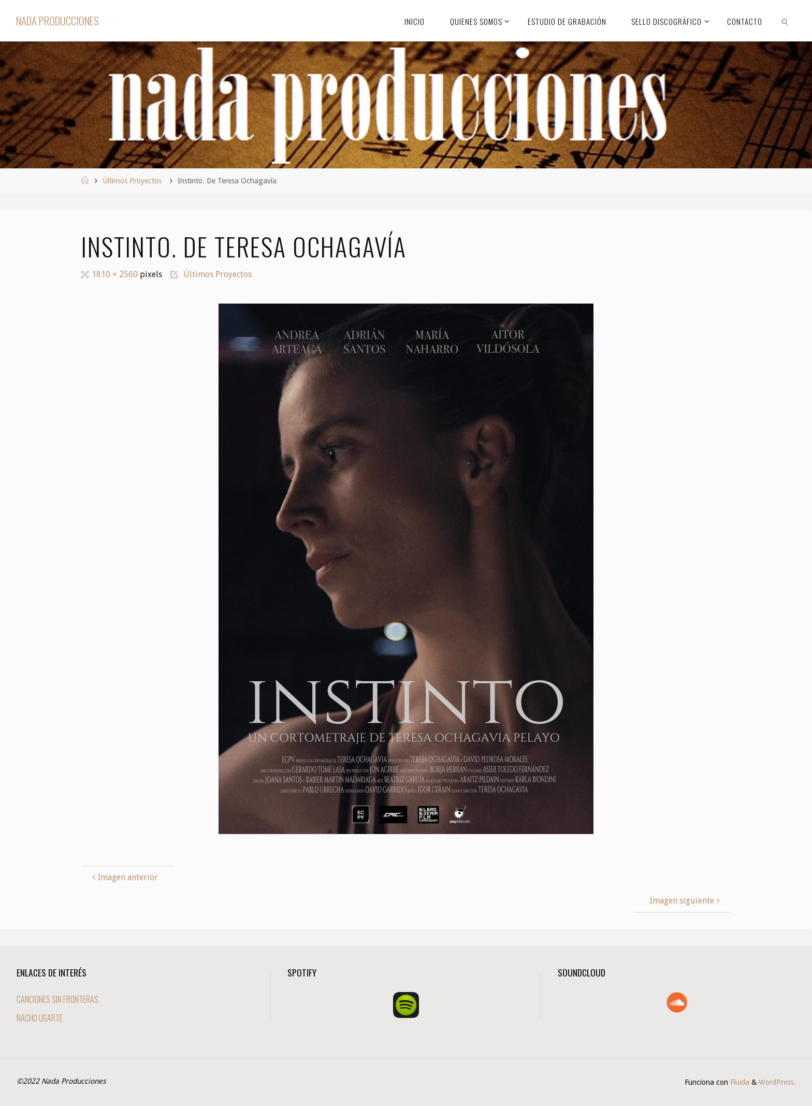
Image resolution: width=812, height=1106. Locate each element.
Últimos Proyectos (132, 181)
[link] (785, 20)
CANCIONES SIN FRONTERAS (57, 999)
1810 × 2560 (116, 274)
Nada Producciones (57, 20)
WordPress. (777, 1082)
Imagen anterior (124, 877)
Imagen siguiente (686, 901)
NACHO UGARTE (40, 1018)
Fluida (738, 1082)
